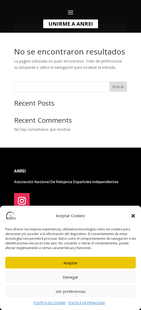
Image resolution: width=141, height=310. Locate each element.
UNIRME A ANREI (70, 23)
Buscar (118, 86)
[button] (133, 215)
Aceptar (70, 262)
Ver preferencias (71, 291)
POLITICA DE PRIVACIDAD (86, 303)
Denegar (70, 277)
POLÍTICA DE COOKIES (50, 303)
